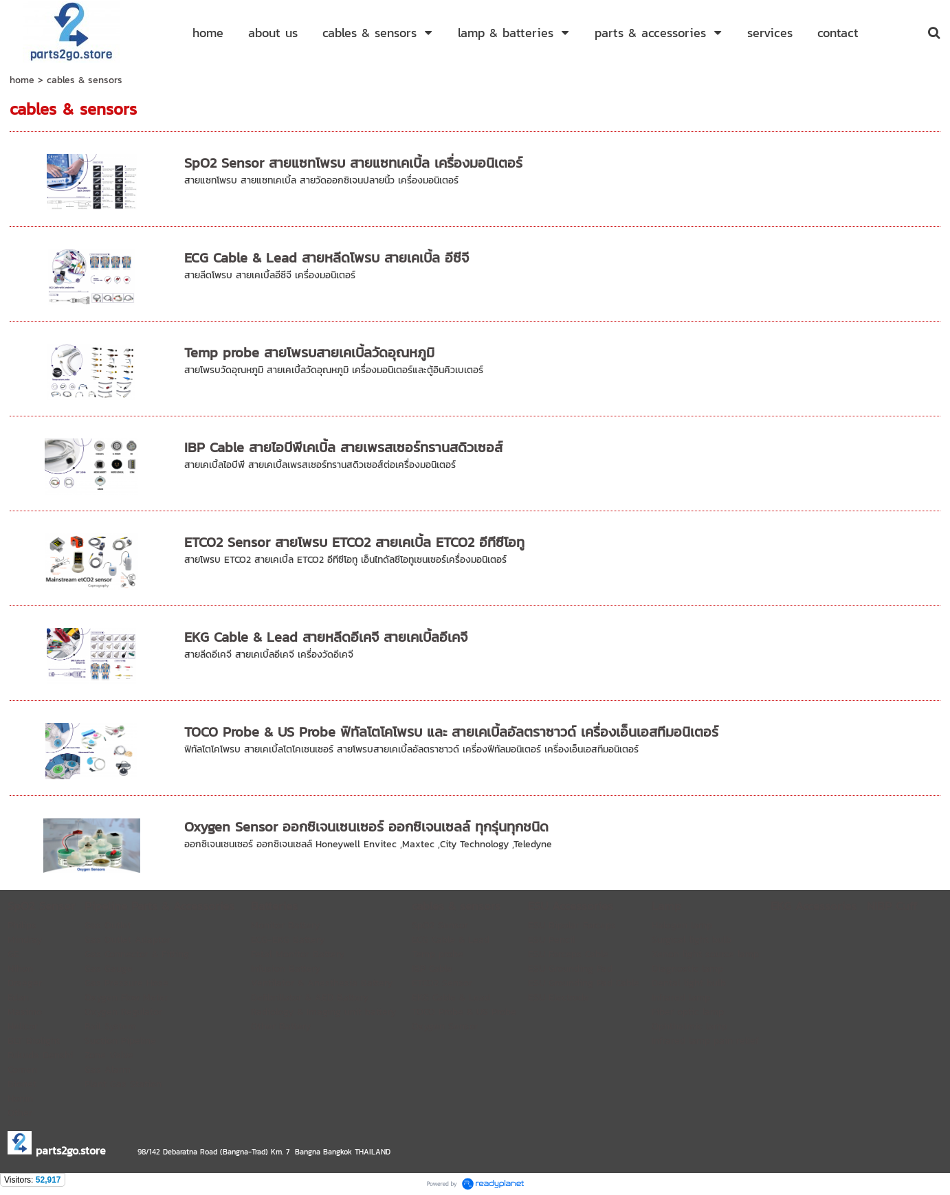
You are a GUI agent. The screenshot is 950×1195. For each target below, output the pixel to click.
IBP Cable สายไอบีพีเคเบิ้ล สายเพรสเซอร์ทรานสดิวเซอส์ (343, 447)
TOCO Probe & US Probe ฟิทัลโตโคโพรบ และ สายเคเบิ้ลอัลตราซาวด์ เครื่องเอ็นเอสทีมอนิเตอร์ (451, 732)
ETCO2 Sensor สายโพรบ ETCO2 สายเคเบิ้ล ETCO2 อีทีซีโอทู (354, 542)
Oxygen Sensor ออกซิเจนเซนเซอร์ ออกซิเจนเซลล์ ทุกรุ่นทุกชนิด (366, 826)
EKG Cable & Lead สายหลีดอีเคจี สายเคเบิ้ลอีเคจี (325, 637)
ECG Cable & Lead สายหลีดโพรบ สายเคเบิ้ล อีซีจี (326, 257)
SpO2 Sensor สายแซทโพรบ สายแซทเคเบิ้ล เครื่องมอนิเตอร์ (353, 163)
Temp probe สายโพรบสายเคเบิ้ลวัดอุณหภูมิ (309, 352)
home (22, 80)
